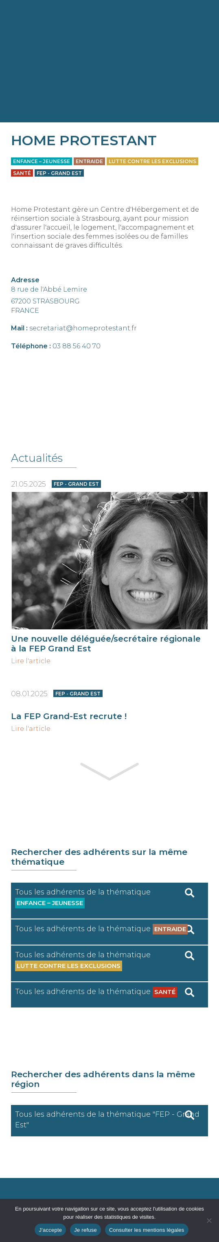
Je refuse (85, 1230)
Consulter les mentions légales (146, 1230)
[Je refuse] (209, 1220)
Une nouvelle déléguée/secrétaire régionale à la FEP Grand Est (106, 643)
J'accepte (50, 1230)
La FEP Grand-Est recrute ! (69, 716)
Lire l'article (30, 661)
